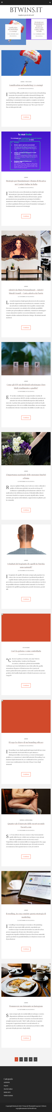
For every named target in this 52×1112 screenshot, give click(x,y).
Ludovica (14, 36)
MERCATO (7, 1092)
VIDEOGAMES (28, 81)
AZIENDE (22, 81)
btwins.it (26, 11)
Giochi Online (26, 647)
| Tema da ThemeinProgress (31, 1106)
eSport (6, 1086)
